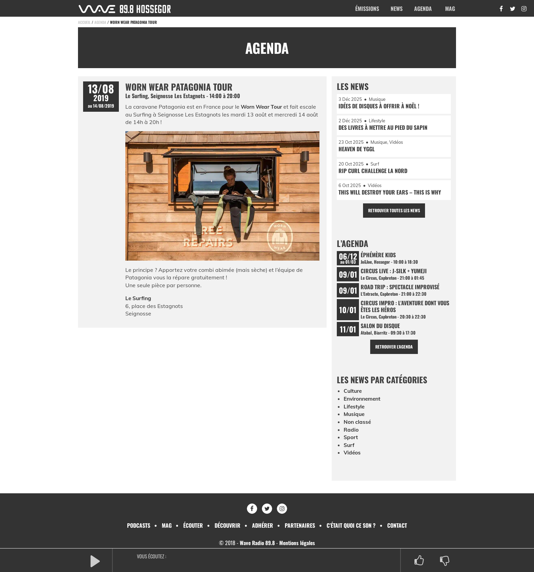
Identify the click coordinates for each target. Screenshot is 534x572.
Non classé (358, 426)
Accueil (84, 22)
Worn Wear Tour (262, 106)
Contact (397, 525)
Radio (351, 434)
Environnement (363, 403)
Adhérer (262, 525)
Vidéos (352, 456)
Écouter (193, 525)
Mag (450, 8)
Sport (351, 441)
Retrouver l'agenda (394, 351)
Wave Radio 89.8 (256, 543)
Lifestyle (354, 411)
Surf (349, 449)
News (397, 8)
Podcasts (138, 525)
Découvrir (227, 525)
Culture (353, 395)
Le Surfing (138, 298)
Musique (355, 418)
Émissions (367, 8)
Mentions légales (298, 543)
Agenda (423, 8)
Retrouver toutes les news (394, 213)
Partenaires (300, 525)
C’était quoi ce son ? (351, 525)
